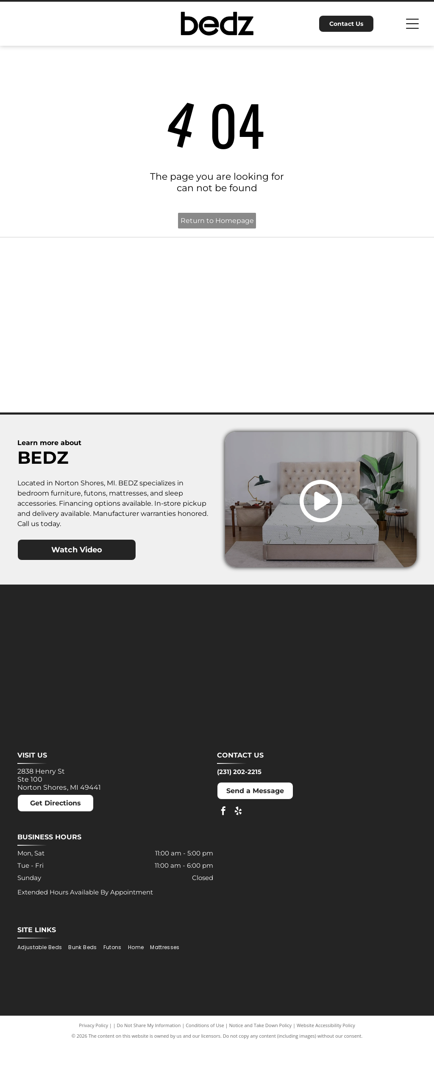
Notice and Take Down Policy (260, 1069)
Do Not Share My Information (149, 1069)
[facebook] (223, 855)
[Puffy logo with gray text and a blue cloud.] (165, 398)
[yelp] (238, 855)
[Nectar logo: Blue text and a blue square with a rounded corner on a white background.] (62, 398)
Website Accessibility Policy (326, 1069)
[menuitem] (42, 991)
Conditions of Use (205, 1069)
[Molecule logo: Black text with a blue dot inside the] (372, 295)
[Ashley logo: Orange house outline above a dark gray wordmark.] (62, 295)
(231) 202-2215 (239, 815)
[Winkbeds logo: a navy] (269, 398)
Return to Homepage (217, 221)
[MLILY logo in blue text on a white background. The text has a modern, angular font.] (269, 295)
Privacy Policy (93, 1069)
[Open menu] (412, 23)
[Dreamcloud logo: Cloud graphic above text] (165, 295)
